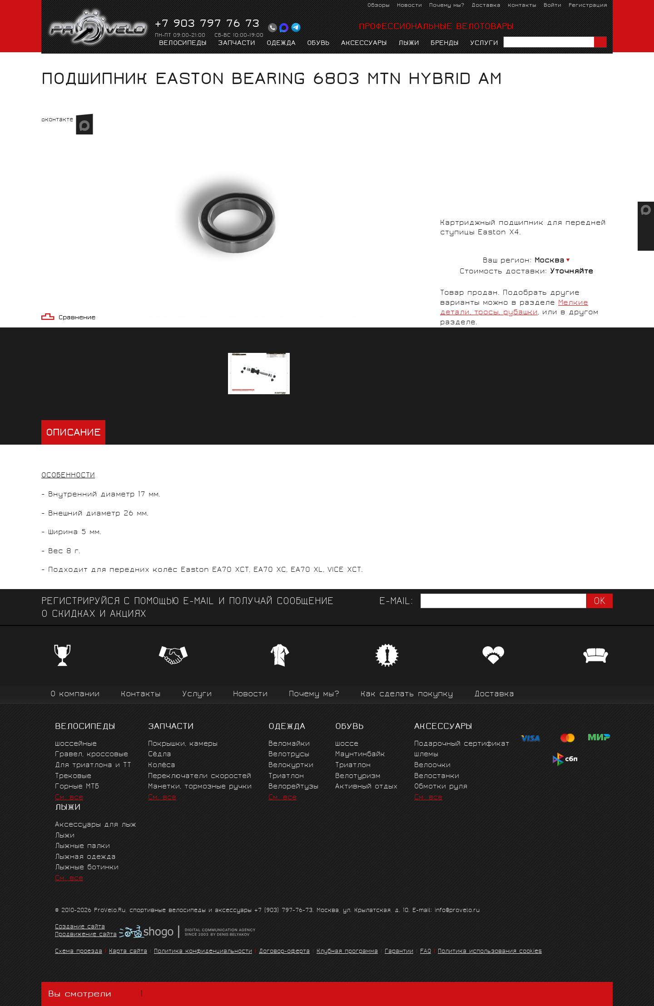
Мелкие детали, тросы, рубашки (172, 62)
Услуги (484, 43)
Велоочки (432, 765)
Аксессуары (364, 43)
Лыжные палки (82, 846)
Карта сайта (128, 952)
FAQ (425, 952)
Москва (550, 261)
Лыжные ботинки (87, 867)
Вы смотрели (97, 994)
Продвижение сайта (86, 935)
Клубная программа (347, 952)
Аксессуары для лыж (95, 825)
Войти (552, 5)
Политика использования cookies (490, 952)
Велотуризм (358, 776)
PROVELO (98, 27)
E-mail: (396, 602)
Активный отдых (366, 787)
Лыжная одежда (85, 857)
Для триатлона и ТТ (93, 765)
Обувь (318, 43)
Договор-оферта (284, 952)
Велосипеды (183, 43)
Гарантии (399, 952)
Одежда (281, 43)
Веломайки (289, 744)
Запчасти (236, 43)
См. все (69, 798)
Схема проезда (78, 952)
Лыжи (408, 43)
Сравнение (77, 318)
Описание (73, 433)
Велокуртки (290, 765)
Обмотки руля (440, 787)
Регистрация (588, 5)
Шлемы (426, 754)
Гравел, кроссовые (91, 754)
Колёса (161, 765)
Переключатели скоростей (199, 776)
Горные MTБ (77, 787)
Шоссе (346, 744)
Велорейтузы (293, 787)
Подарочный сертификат (462, 744)
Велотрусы (288, 754)
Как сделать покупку (407, 694)
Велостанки (436, 776)
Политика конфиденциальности (203, 952)
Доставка (485, 5)
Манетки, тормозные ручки (200, 787)
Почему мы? (446, 5)
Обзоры (378, 5)
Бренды (445, 43)
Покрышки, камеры (183, 744)
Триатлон (286, 776)
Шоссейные (76, 744)
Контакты (522, 5)
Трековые (73, 776)
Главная (55, 62)
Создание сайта (80, 927)
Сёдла (159, 754)
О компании (74, 694)
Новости (409, 5)
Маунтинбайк (360, 754)
